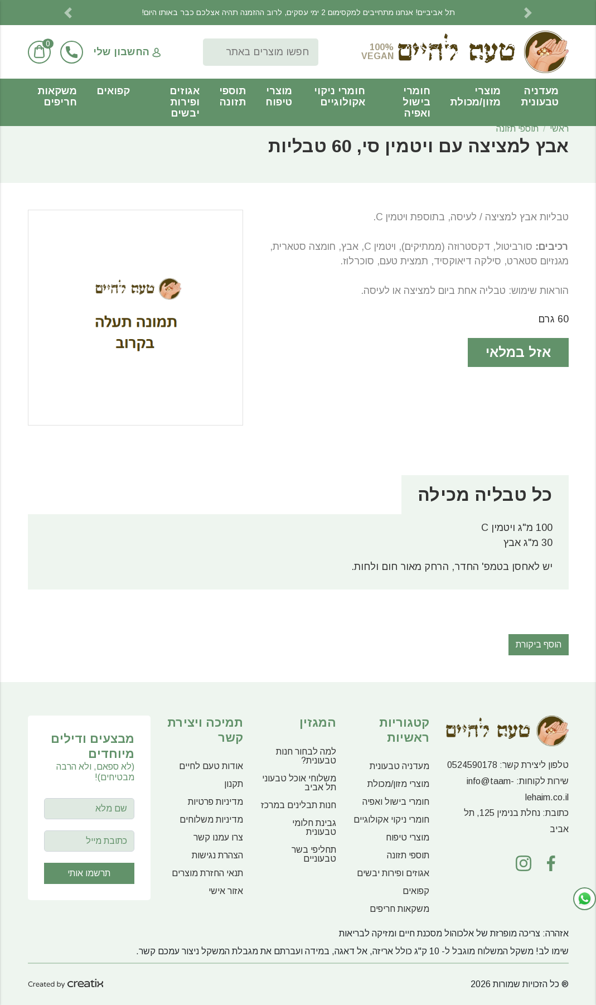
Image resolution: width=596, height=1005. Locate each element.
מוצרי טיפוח (278, 96)
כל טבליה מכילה (485, 495)
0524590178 (472, 765)
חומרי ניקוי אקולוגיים (339, 96)
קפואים (113, 90)
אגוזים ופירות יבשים (184, 102)
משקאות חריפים (57, 96)
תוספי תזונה (232, 96)
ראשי (559, 128)
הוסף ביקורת (538, 644)
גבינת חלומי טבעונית (314, 827)
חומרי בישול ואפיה (416, 102)
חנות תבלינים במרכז (298, 805)
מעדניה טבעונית (540, 96)
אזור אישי (226, 891)
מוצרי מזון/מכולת (475, 96)
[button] (68, 12)
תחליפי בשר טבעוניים (314, 854)
